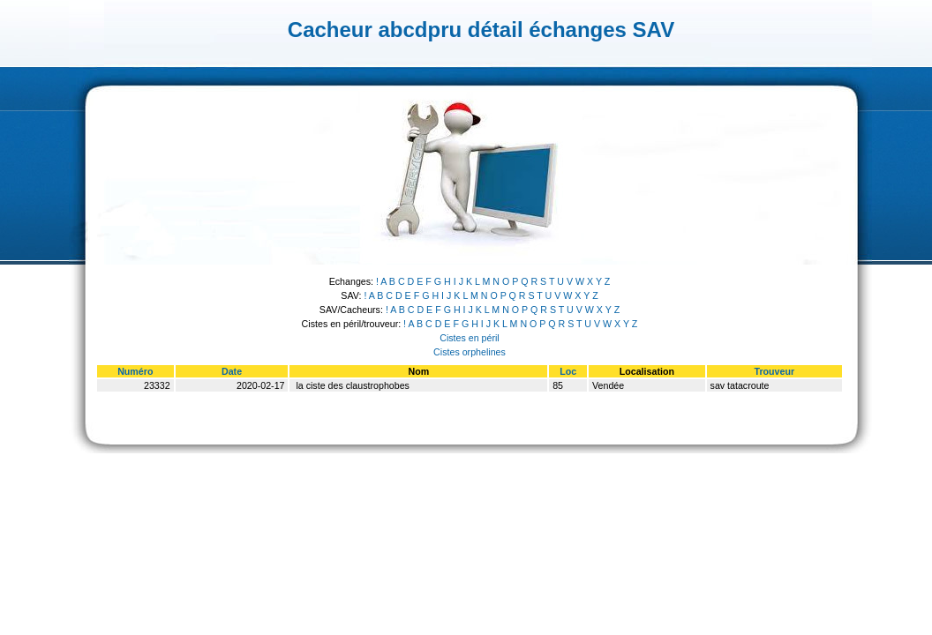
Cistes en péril (470, 337)
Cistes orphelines (469, 352)
